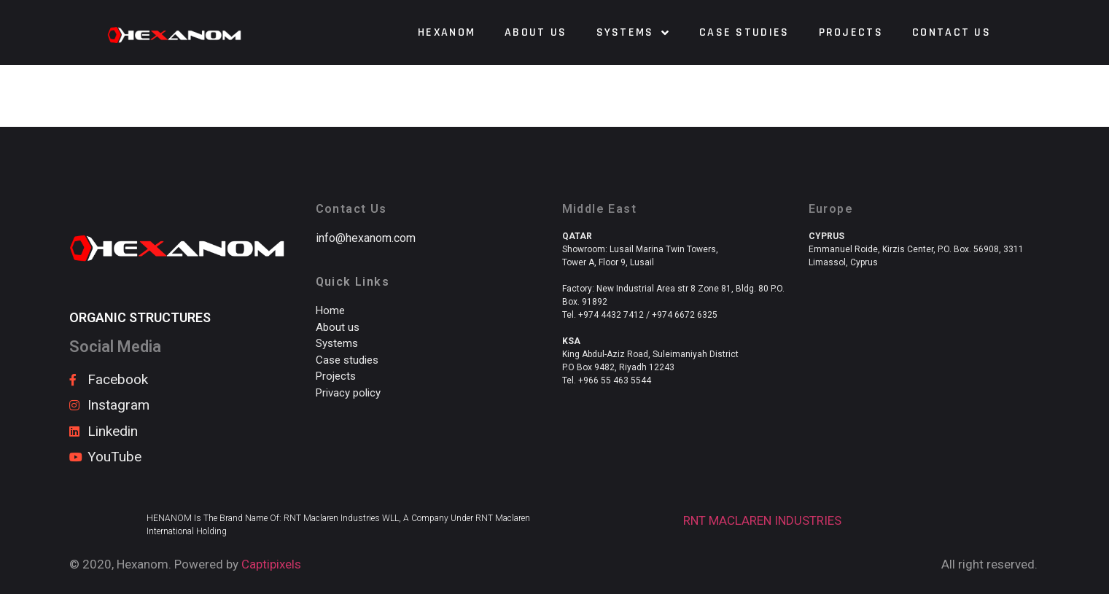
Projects (851, 32)
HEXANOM (446, 32)
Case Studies (744, 32)
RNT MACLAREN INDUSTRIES (762, 520)
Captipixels (271, 564)
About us (536, 32)
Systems (633, 33)
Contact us (951, 32)
